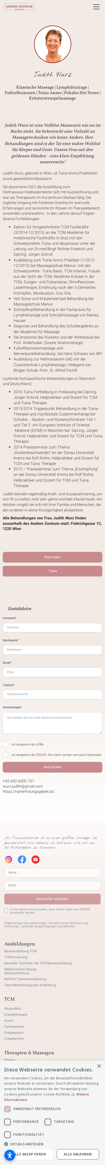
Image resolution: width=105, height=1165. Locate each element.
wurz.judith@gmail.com (23, 786)
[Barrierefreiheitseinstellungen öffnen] (9, 1155)
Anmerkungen (12, 707)
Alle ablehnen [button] (78, 1154)
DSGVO (41, 754)
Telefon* (8, 685)
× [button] (99, 1066)
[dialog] (52, 1113)
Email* (7, 662)
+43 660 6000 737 (18, 781)
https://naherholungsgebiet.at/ (29, 791)
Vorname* (9, 618)
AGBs (40, 744)
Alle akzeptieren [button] (29, 1154)
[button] (95, 6)
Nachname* (11, 640)
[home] (19, 7)
